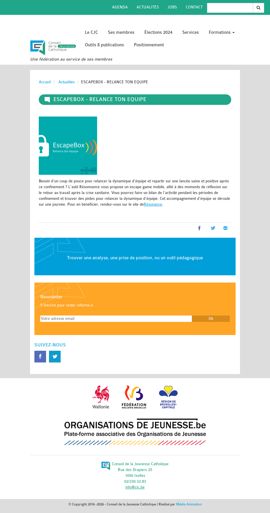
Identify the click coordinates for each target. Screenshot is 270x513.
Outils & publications (104, 45)
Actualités (147, 7)
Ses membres (121, 32)
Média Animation (189, 504)
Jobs (172, 7)
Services (190, 32)
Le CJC (91, 32)
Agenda (120, 7)
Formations (222, 32)
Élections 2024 (158, 32)
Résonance (153, 204)
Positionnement (149, 45)
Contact (194, 7)
